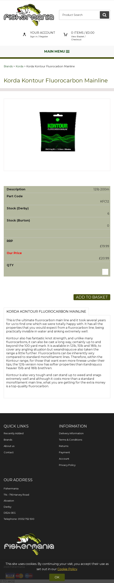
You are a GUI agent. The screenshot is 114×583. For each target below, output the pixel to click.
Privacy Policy (67, 464)
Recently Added (14, 433)
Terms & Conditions (70, 439)
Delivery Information (71, 433)
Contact (9, 452)
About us (9, 445)
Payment (64, 452)
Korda (19, 66)
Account (64, 458)
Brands (8, 66)
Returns (63, 445)
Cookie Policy (67, 569)
